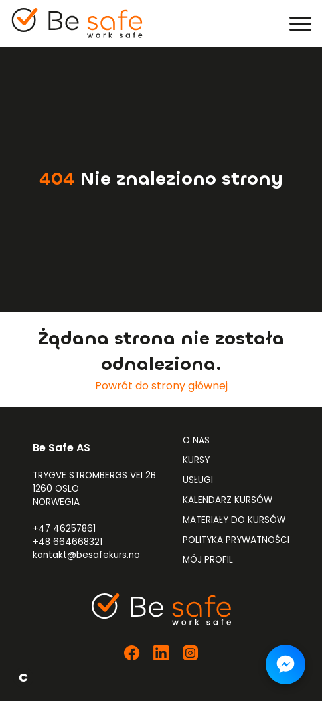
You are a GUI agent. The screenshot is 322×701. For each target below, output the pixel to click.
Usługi (198, 480)
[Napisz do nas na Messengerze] (285, 664)
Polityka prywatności (236, 540)
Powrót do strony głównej (161, 385)
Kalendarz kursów (227, 500)
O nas (196, 440)
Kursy (196, 460)
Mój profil (208, 559)
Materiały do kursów (234, 520)
